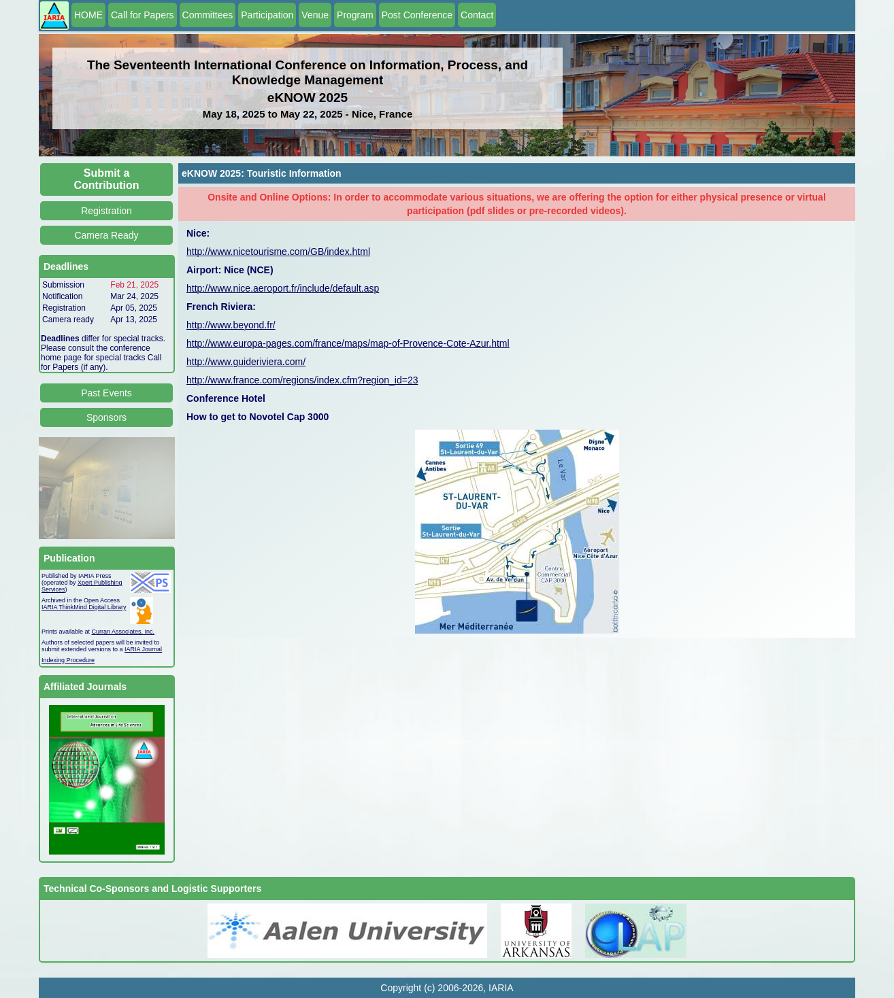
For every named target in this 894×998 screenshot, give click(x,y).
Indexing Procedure (68, 660)
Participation (267, 15)
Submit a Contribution (106, 179)
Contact (477, 15)
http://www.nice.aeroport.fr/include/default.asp (282, 288)
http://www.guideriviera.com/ (245, 361)
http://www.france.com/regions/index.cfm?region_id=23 (302, 380)
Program (355, 15)
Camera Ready (106, 235)
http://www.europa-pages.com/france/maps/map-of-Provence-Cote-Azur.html (348, 343)
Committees (207, 15)
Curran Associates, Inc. (123, 631)
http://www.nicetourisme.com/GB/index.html (278, 251)
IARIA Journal (143, 649)
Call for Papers (142, 15)
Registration (106, 210)
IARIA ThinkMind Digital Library (84, 607)
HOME (88, 15)
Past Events (106, 393)
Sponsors (106, 417)
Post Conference (417, 15)
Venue (315, 15)
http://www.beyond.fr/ (231, 325)
